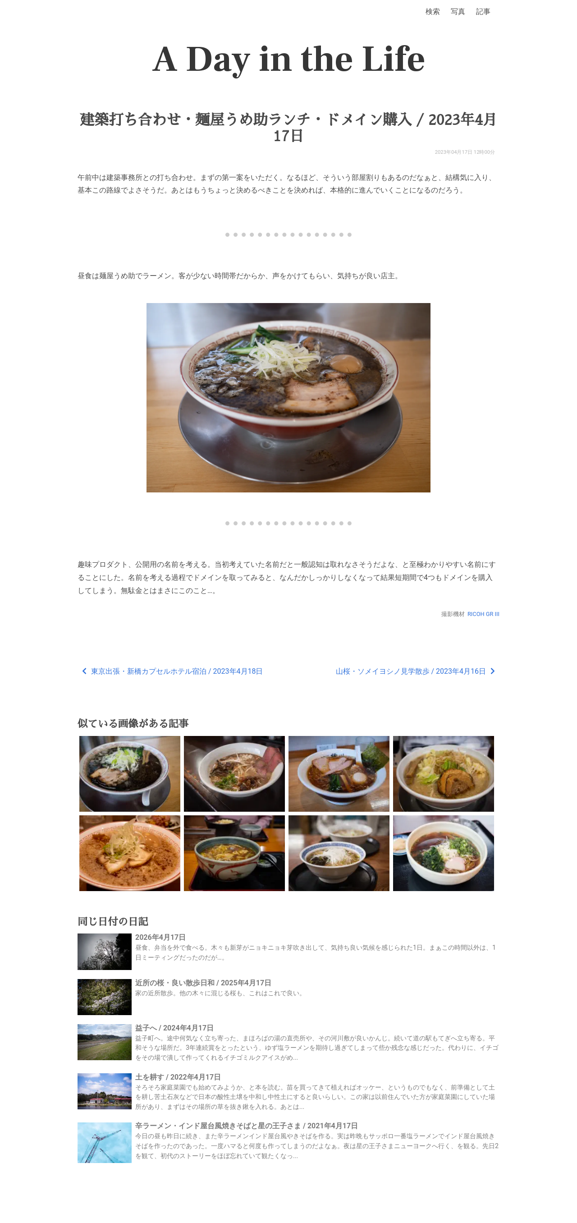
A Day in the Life (289, 59)
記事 (483, 11)
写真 (458, 11)
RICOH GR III (483, 614)
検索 (433, 11)
